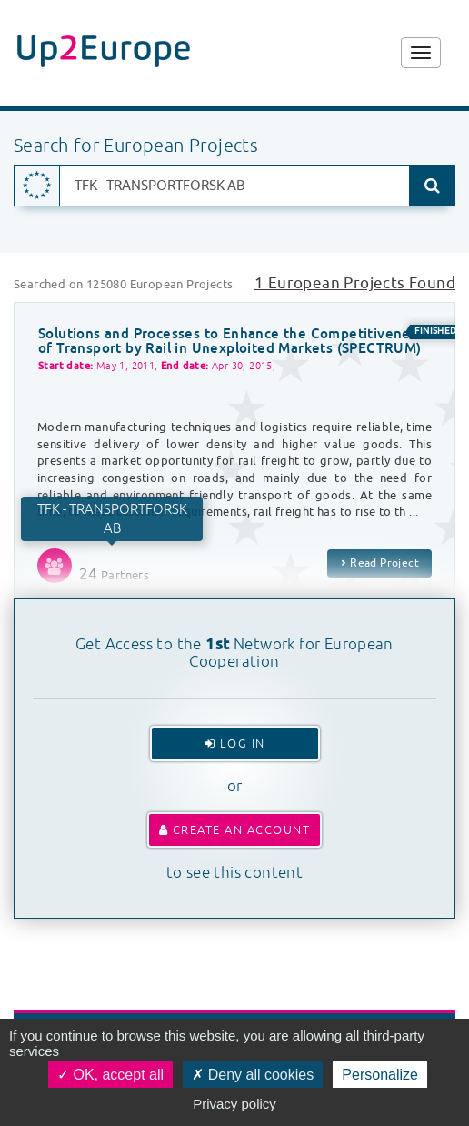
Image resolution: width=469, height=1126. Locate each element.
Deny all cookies (253, 1074)
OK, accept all (110, 1074)
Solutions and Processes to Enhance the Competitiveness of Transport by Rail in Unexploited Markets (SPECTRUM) (231, 341)
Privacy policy (234, 1103)
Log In (235, 743)
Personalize (380, 1074)
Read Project (379, 563)
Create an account (235, 830)
